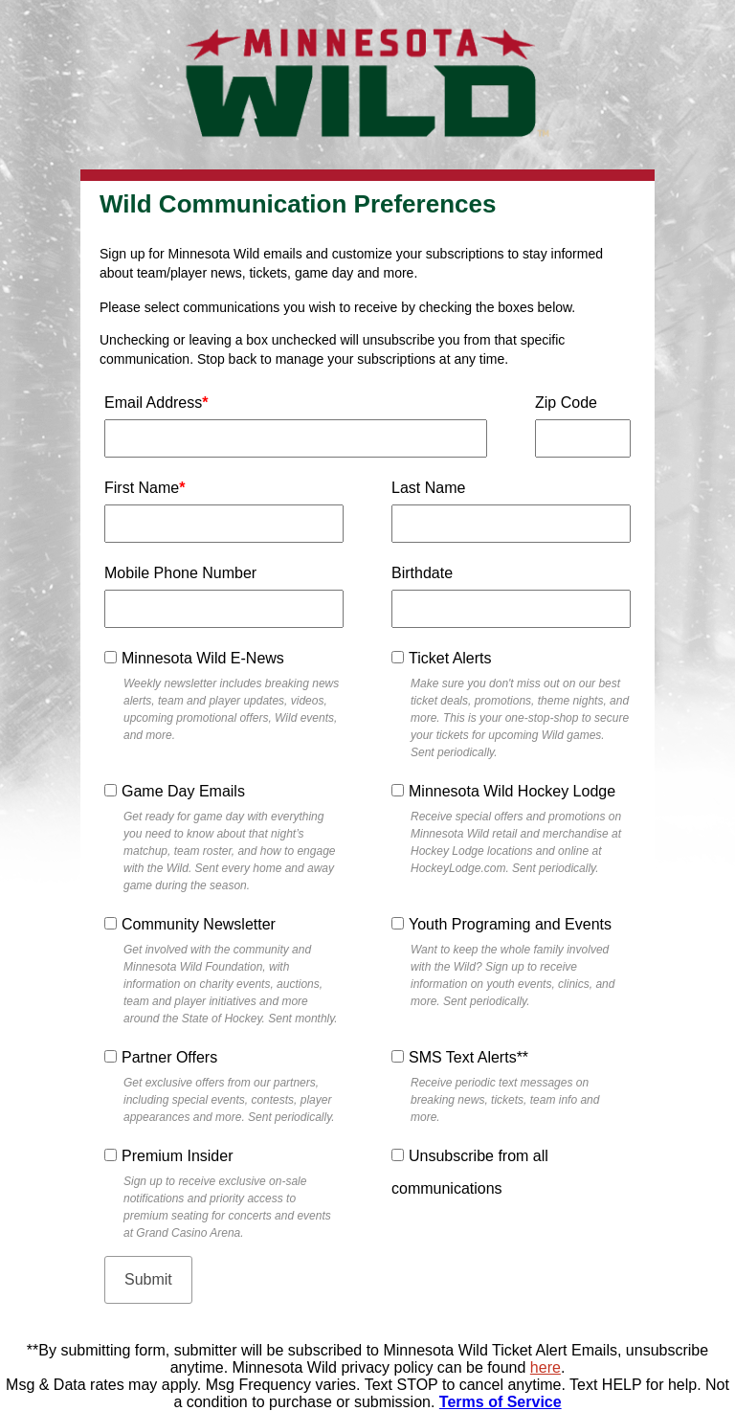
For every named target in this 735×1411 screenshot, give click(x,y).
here (545, 1367)
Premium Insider (177, 1156)
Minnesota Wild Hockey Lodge (512, 791)
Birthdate (422, 573)
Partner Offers (169, 1057)
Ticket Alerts (450, 658)
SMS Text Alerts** (468, 1057)
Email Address (156, 402)
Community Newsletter (199, 924)
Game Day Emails (183, 791)
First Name (144, 488)
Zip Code (566, 402)
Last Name (428, 488)
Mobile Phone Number (180, 573)
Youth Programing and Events (510, 924)
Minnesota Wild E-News (203, 658)
